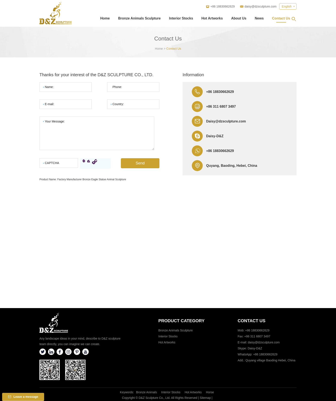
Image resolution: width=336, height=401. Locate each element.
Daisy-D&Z (215, 136)
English (287, 6)
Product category (181, 320)
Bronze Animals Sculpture (139, 18)
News (259, 18)
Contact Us (281, 18)
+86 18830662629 (220, 151)
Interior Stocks (181, 18)
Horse (210, 392)
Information (193, 74)
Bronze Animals (146, 392)
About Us (238, 18)
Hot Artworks (212, 18)
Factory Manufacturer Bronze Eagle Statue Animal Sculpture (91, 179)
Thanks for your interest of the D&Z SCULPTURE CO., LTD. (96, 74)
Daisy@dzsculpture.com (226, 121)
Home (105, 18)
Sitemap (205, 398)
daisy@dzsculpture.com (260, 6)
